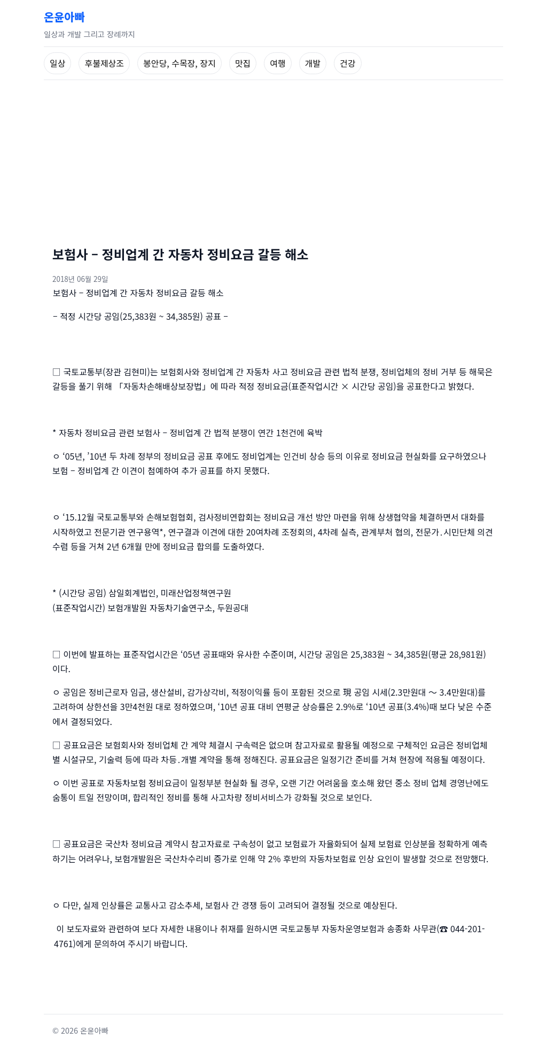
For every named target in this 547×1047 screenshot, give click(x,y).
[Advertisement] (273, 160)
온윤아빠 (64, 17)
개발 (313, 63)
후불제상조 (104, 63)
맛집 (243, 63)
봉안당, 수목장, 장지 (179, 63)
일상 (57, 63)
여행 (277, 63)
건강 (347, 63)
